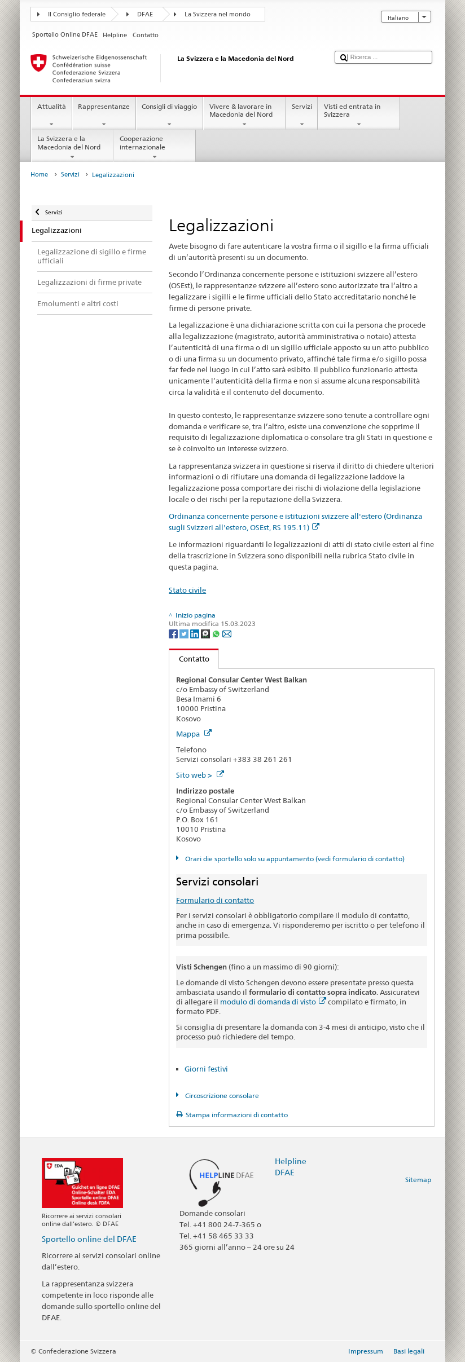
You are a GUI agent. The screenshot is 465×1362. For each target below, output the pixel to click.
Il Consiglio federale (77, 14)
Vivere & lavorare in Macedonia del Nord (244, 115)
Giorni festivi (206, 1068)
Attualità (51, 115)
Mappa (194, 733)
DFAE (145, 14)
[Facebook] (174, 633)
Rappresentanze (104, 115)
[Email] (226, 633)
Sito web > (200, 774)
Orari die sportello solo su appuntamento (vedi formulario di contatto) (294, 858)
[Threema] (206, 633)
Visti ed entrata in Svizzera (359, 115)
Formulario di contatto (215, 900)
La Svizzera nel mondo (218, 14)
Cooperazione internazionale (154, 147)
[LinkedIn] (195, 633)
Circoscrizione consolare (221, 1095)
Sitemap (418, 1179)
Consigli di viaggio (170, 115)
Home (39, 174)
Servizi (301, 115)
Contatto (189, 658)
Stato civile (187, 589)
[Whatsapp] (217, 633)
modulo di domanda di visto (273, 1001)
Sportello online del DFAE (89, 1239)
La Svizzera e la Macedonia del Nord (72, 147)
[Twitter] (184, 633)
